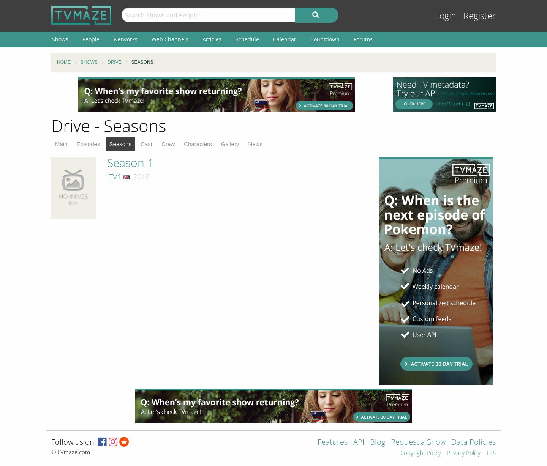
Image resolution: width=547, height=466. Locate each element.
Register (479, 16)
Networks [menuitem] (126, 39)
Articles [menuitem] (211, 39)
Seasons (120, 144)
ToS (491, 453)
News (255, 144)
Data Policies (473, 442)
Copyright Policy (420, 453)
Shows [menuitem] (60, 39)
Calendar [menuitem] (284, 39)
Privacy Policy (464, 453)
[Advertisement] (216, 94)
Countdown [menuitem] (325, 39)
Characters (198, 144)
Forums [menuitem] (363, 39)
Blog (377, 442)
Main (61, 144)
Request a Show (418, 442)
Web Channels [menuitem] (170, 39)
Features (333, 442)
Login (445, 16)
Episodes (88, 144)
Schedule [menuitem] (247, 39)
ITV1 (114, 177)
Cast (146, 144)
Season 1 (130, 162)
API (358, 442)
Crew (168, 144)
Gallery (230, 144)
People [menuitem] (91, 39)
